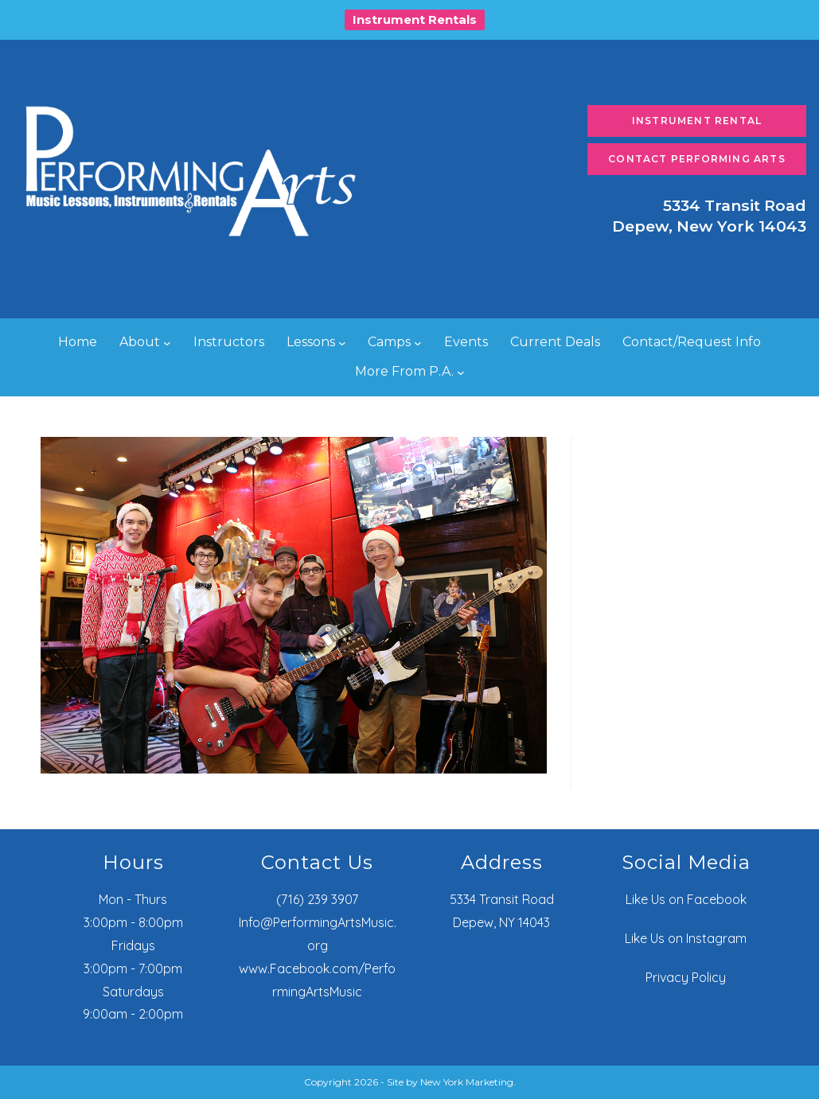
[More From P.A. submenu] (461, 372)
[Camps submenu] (418, 343)
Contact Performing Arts (697, 159)
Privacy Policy (685, 977)
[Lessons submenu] (342, 343)
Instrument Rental (697, 121)
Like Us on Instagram (686, 938)
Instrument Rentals (415, 19)
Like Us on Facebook (686, 899)
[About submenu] (167, 343)
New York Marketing (466, 1082)
